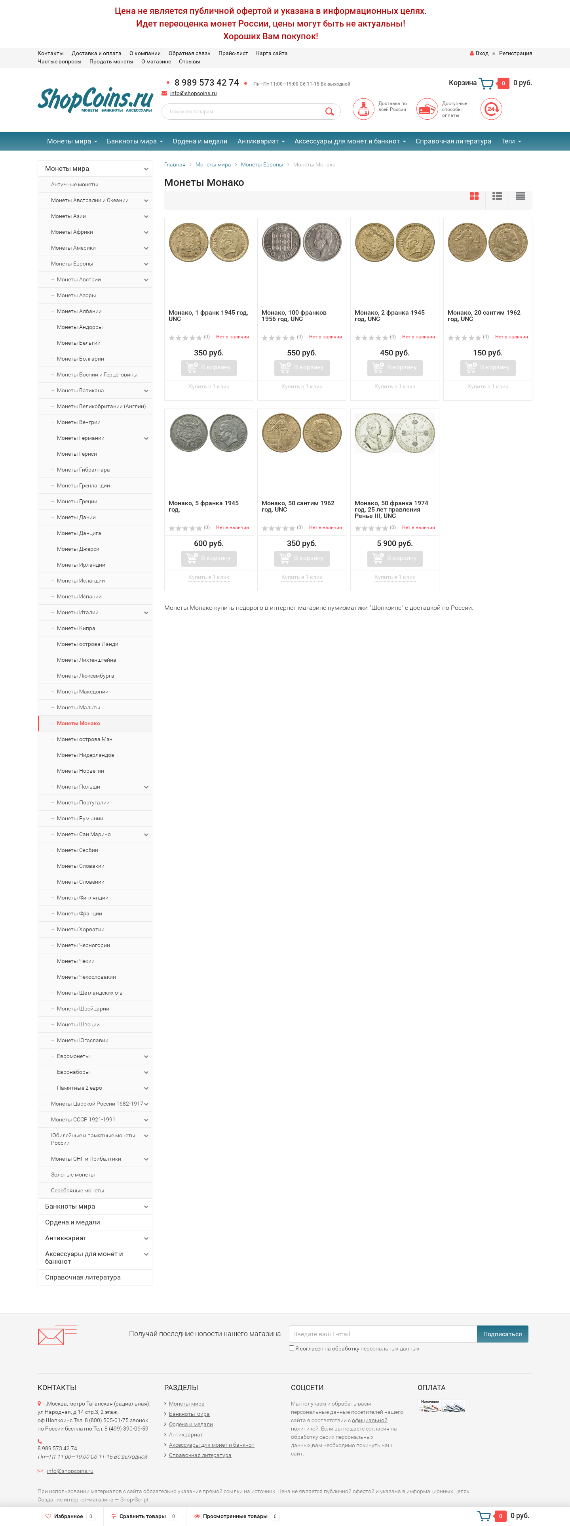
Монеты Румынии (80, 818)
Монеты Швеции (78, 1024)
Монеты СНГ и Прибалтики (100, 1159)
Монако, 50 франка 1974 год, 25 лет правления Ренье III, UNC (391, 509)
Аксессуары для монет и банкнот (347, 141)
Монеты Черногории (83, 945)
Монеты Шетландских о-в (90, 992)
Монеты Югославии (82, 1040)
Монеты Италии (103, 613)
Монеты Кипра (76, 628)
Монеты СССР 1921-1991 (100, 1120)
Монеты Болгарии (80, 358)
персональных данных (390, 1348)
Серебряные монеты (77, 1190)
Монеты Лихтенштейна (86, 660)
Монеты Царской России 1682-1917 (100, 1104)
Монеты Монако (78, 723)
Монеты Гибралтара (83, 469)
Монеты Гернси (77, 454)
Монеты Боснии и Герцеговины (97, 374)
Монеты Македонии (82, 691)
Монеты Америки (100, 248)
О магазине (156, 61)
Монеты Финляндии (82, 897)
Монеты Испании (79, 596)
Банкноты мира (132, 141)
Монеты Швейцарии (83, 1008)
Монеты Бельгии (79, 343)
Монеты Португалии (83, 802)
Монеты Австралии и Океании (100, 200)
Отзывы (189, 61)
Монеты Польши (103, 787)
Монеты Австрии (103, 280)
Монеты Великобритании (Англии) (101, 406)
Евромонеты (103, 1056)
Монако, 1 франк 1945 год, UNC (208, 316)
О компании (145, 53)
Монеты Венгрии (79, 422)
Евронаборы (103, 1072)
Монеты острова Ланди (87, 644)
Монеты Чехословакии (86, 977)
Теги (508, 141)
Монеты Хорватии (80, 929)
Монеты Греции (77, 501)
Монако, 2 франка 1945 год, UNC (390, 316)
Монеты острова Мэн (84, 739)
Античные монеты (74, 184)
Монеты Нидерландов (85, 755)
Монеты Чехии (76, 961)
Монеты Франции (79, 913)
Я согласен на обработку (354, 1348)
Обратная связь (190, 53)
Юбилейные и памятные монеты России (100, 1139)
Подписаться (502, 1334)
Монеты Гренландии (83, 485)
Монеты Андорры (80, 327)
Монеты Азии (100, 216)
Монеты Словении (80, 882)
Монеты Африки (100, 232)
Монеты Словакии (80, 866)
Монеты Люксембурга (85, 675)
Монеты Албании (79, 311)
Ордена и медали (200, 141)
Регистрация (515, 53)
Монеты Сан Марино (103, 834)
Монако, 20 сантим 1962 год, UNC (484, 316)
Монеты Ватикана (103, 391)
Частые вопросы (60, 61)
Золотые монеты (73, 1174)
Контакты (51, 53)
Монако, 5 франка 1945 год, (204, 506)
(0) (189, 337)
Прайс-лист (233, 53)
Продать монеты (111, 61)
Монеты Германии (103, 438)
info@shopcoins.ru (193, 93)
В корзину (216, 367)
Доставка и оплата (97, 53)
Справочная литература (453, 141)
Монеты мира (69, 141)
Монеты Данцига (79, 533)
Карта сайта (272, 53)
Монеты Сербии (77, 850)
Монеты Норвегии (80, 771)
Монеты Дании (76, 517)
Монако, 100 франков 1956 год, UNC (294, 316)
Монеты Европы (100, 264)
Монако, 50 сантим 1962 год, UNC (298, 506)
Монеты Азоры (76, 295)
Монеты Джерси (78, 549)
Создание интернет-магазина (76, 1499)
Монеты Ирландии (81, 565)
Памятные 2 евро (103, 1088)
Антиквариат (258, 141)
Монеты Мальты (79, 707)
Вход (479, 53)
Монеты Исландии (81, 580)
